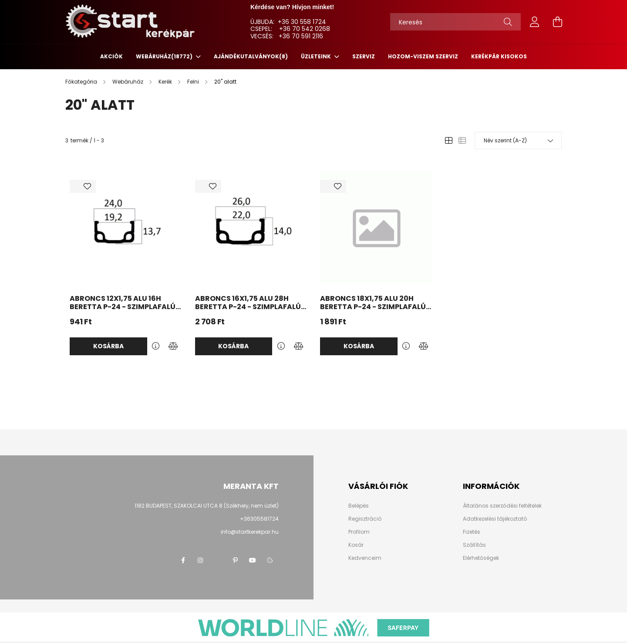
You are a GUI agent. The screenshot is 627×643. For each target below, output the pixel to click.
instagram (200, 560)
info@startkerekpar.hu (250, 531)
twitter (217, 560)
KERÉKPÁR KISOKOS (499, 56)
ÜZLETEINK (316, 56)
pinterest (235, 560)
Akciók (111, 56)
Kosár (356, 545)
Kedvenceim (364, 558)
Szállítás (474, 545)
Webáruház (165, 56)
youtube (252, 560)
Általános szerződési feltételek (502, 506)
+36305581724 (259, 518)
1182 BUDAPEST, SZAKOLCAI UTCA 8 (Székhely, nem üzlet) (207, 505)
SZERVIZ (363, 56)
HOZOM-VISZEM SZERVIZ (423, 56)
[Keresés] (455, 21)
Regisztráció (364, 519)
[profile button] (534, 21)
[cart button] (557, 21)
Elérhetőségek (481, 558)
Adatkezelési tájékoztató (495, 519)
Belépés (358, 506)
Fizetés (471, 532)
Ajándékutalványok (251, 56)
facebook (183, 560)
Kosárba (108, 346)
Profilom (359, 532)
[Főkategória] (81, 81)
